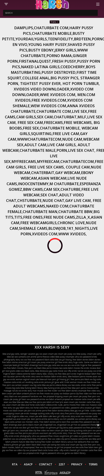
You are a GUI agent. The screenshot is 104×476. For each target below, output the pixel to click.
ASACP (28, 464)
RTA (14, 464)
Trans (55, 21)
